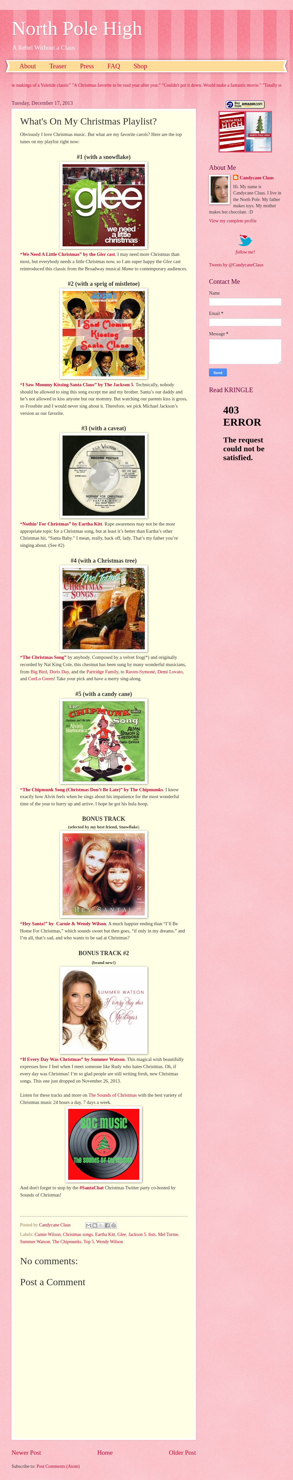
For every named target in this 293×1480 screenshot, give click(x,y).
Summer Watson (35, 1241)
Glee (122, 1234)
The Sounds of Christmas (113, 1095)
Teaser (58, 66)
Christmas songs (78, 1234)
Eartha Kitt (105, 1234)
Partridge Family (102, 671)
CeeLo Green (41, 678)
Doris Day (59, 671)
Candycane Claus (257, 177)
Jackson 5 (137, 1234)
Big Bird (39, 671)
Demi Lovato (170, 671)
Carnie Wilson (48, 1234)
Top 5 (89, 1241)
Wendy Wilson (109, 1241)
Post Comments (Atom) (58, 1466)
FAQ (113, 66)
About (27, 66)
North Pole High (77, 28)
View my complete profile (232, 220)
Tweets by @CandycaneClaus (236, 264)
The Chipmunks (67, 1241)
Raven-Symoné (140, 671)
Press (87, 66)
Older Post (182, 1452)
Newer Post (26, 1452)
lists (152, 1234)
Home (105, 1452)
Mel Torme (168, 1234)
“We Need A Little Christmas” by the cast (67, 254)
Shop (140, 66)
